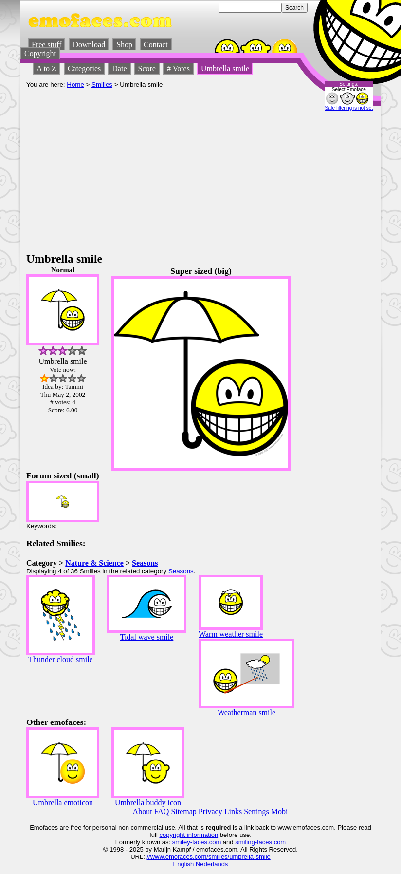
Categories (84, 68)
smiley (181, 842)
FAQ (161, 811)
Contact (156, 44)
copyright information (188, 834)
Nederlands (212, 864)
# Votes (178, 68)
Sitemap (183, 811)
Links (233, 811)
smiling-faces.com (260, 842)
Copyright (40, 53)
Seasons (145, 563)
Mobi (279, 811)
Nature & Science (94, 563)
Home (75, 84)
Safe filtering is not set (349, 108)
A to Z (46, 68)
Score (147, 68)
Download (89, 44)
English (183, 864)
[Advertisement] (200, 179)
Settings (256, 811)
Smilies (101, 84)
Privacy (210, 811)
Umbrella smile (225, 68)
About (142, 811)
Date (119, 68)
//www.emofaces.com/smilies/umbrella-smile (208, 856)
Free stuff (46, 44)
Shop (124, 44)
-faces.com (205, 842)
